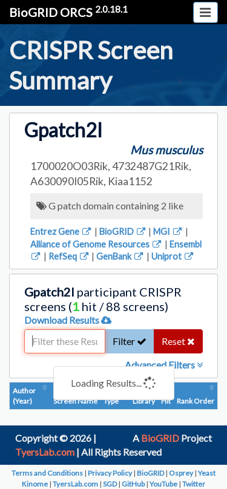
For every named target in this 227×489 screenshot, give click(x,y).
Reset (178, 341)
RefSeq (69, 256)
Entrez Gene (61, 231)
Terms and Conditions (47, 473)
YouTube (163, 483)
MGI (168, 231)
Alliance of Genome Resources (96, 244)
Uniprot (173, 256)
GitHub (133, 483)
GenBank (120, 256)
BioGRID (123, 231)
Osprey (181, 473)
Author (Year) (24, 395)
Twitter (193, 483)
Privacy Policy (110, 473)
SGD (110, 483)
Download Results (67, 320)
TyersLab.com (44, 452)
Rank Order (195, 400)
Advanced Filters (164, 364)
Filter (129, 341)
